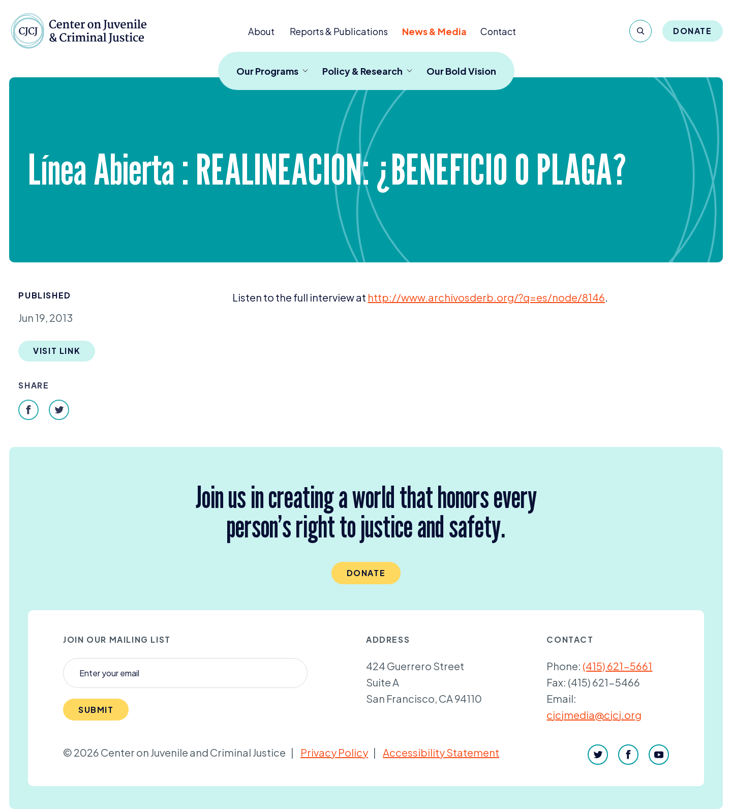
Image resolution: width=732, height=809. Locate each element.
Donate (692, 30)
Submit (96, 709)
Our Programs (272, 71)
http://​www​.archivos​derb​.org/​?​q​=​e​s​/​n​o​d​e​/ (486, 297)
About (261, 31)
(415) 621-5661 (617, 666)
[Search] (640, 31)
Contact (498, 31)
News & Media (434, 31)
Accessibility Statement (441, 752)
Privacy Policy (334, 752)
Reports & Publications (339, 31)
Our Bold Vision (461, 71)
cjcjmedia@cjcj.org (594, 714)
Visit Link (56, 350)
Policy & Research (367, 71)
